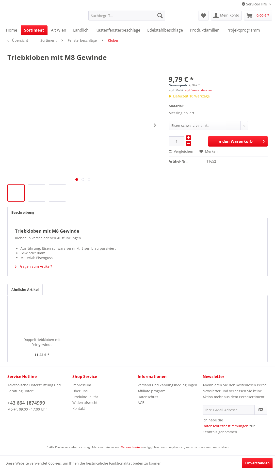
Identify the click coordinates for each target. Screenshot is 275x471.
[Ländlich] (81, 30)
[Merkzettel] (203, 15)
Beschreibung (22, 212)
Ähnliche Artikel (25, 289)
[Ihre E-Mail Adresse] (229, 410)
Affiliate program (151, 391)
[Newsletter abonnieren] (260, 410)
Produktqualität (85, 397)
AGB (141, 402)
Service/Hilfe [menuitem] (255, 4)
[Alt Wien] (59, 30)
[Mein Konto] (226, 15)
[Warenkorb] (258, 15)
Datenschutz (148, 397)
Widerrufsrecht (84, 402)
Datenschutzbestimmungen (225, 426)
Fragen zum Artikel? (33, 266)
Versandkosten (131, 447)
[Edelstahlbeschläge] (165, 30)
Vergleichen (181, 151)
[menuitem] (126, 15)
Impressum (81, 385)
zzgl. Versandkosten (198, 90)
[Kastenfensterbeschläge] (118, 30)
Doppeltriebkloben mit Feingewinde (42, 342)
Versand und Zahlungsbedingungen (167, 385)
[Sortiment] (34, 30)
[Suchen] (160, 15)
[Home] (11, 30)
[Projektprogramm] (243, 30)
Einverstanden (257, 463)
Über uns (80, 391)
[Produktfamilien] (204, 30)
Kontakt (78, 408)
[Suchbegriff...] (126, 15)
